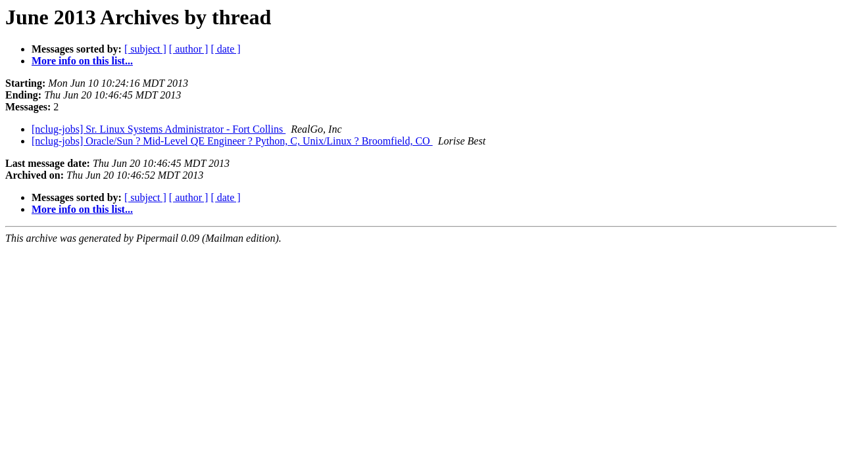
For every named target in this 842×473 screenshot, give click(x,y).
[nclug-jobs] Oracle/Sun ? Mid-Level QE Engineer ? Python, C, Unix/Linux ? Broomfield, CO (232, 140)
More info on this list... (82, 60)
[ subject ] (145, 49)
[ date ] (225, 49)
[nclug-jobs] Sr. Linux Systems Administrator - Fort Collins (158, 129)
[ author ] (189, 49)
